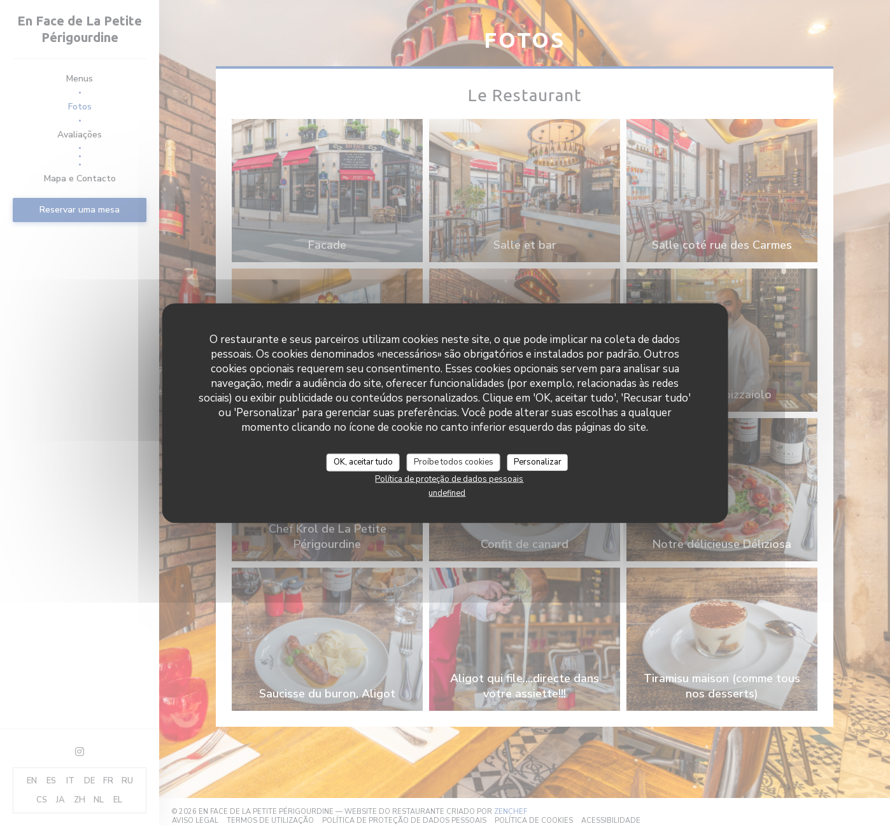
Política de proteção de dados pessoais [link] (449, 478)
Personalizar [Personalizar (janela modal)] (538, 462)
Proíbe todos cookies (453, 462)
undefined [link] (446, 492)
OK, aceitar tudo (363, 462)
